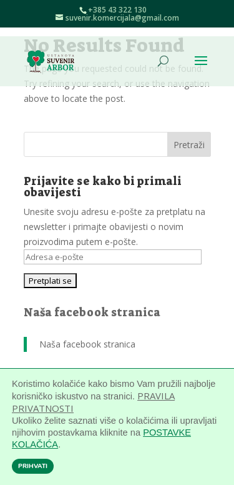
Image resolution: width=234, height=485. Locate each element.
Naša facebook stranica (92, 312)
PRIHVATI (32, 466)
